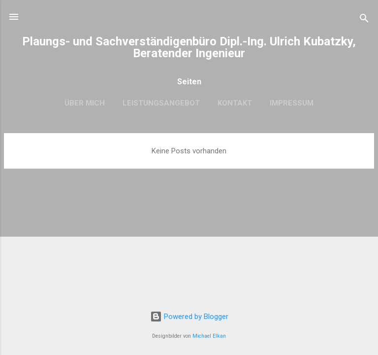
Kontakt (235, 103)
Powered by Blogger (189, 316)
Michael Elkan (209, 336)
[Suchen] (364, 20)
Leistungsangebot (161, 103)
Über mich (84, 103)
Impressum (292, 103)
